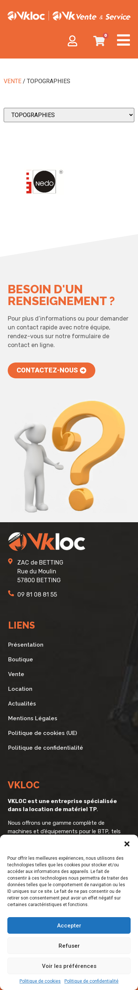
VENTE (12, 81)
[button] (127, 844)
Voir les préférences (69, 966)
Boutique (20, 659)
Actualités (22, 703)
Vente (16, 674)
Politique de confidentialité (91, 981)
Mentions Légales (32, 718)
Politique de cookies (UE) (42, 733)
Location (20, 689)
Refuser (69, 946)
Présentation (25, 644)
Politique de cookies (40, 981)
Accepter (69, 925)
